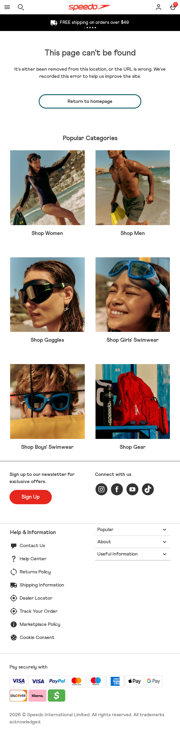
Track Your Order (38, 611)
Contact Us (32, 545)
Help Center (33, 558)
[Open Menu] (7, 7)
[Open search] (21, 7)
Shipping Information (42, 585)
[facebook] (116, 489)
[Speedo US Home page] (89, 7)
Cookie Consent (37, 637)
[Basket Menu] (173, 7)
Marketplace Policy (40, 624)
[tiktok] (147, 489)
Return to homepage (90, 101)
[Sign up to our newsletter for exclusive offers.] (30, 497)
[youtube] (132, 489)
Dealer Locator (36, 598)
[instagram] (101, 489)
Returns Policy (35, 572)
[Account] (158, 7)
